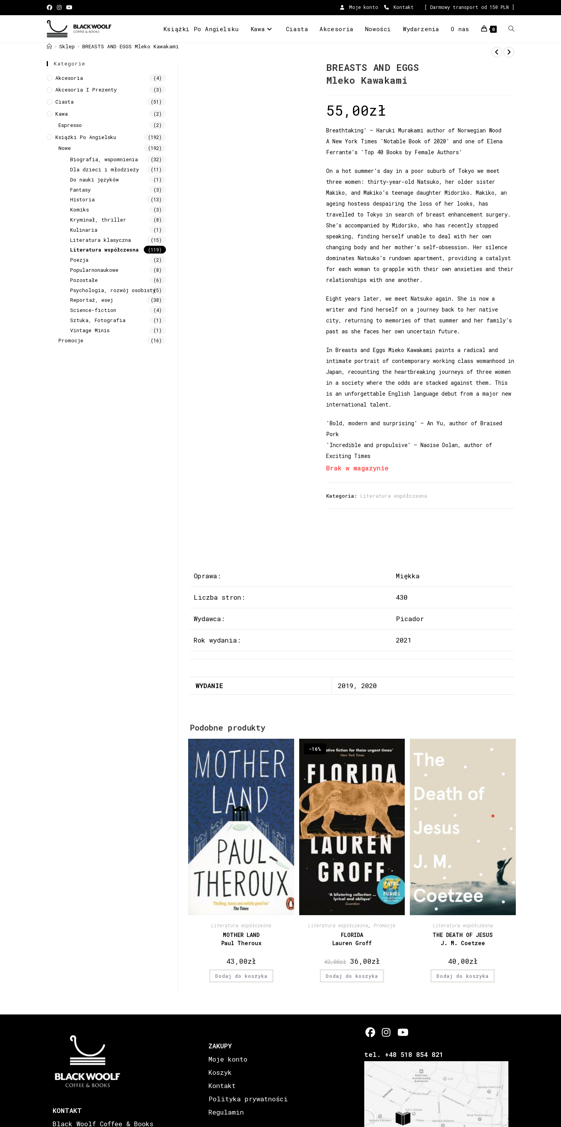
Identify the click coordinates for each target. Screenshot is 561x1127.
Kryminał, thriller (98, 219)
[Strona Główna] (49, 46)
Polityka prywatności (248, 1098)
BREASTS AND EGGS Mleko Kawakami (130, 46)
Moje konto (359, 7)
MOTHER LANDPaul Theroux (241, 939)
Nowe (64, 147)
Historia (82, 199)
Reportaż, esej (91, 299)
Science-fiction (93, 309)
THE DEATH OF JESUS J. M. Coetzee (462, 939)
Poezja (79, 259)
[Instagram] (386, 1032)
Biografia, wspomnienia (104, 159)
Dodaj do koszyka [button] (241, 976)
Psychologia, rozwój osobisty (113, 290)
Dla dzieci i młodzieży (104, 169)
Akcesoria (69, 77)
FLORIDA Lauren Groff (352, 939)
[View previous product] (496, 52)
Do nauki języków (94, 179)
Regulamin (226, 1112)
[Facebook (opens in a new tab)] (51, 7)
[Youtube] (402, 1032)
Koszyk (220, 1072)
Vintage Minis (89, 330)
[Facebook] (370, 1032)
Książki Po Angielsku (85, 137)
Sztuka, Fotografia (97, 320)
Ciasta (64, 101)
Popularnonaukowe (94, 269)
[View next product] (508, 52)
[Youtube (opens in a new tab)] (69, 7)
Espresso (70, 125)
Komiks (79, 209)
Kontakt (399, 7)
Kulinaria (83, 229)
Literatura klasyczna (100, 239)
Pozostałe (84, 280)
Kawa (61, 113)
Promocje (384, 925)
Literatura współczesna (393, 495)
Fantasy (80, 189)
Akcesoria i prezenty (86, 89)
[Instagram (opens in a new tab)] (59, 7)
